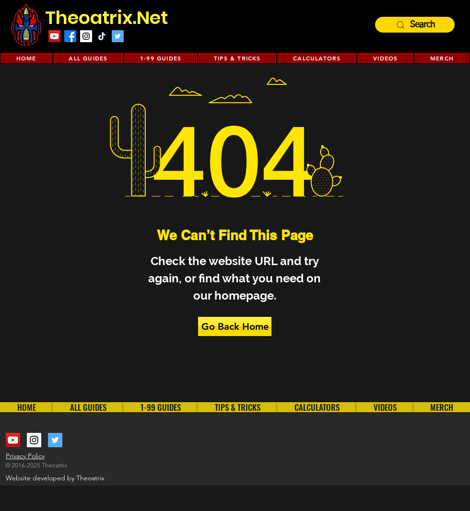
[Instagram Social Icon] (86, 36)
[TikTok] (102, 36)
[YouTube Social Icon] (54, 36)
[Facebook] (70, 36)
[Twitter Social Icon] (118, 36)
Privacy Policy (25, 456)
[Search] (415, 25)
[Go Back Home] (235, 326)
